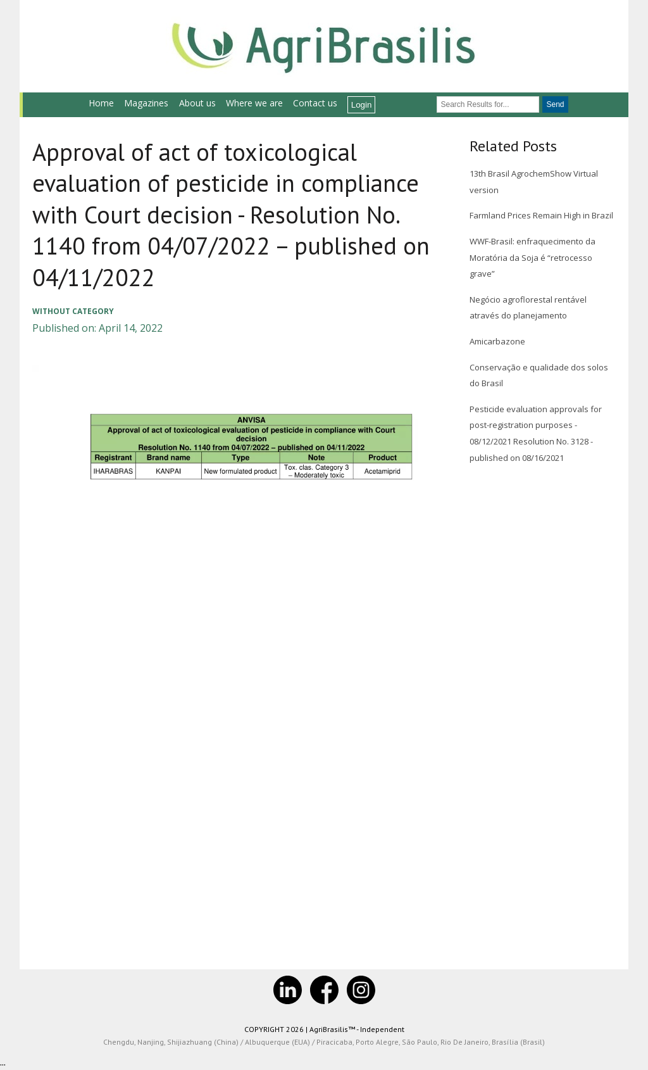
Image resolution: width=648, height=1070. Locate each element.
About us (197, 103)
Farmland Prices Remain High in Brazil (541, 215)
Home (101, 103)
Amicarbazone (497, 341)
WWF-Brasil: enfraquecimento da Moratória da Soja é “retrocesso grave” (532, 257)
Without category (73, 311)
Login (361, 105)
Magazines (146, 103)
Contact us (315, 103)
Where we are (254, 103)
